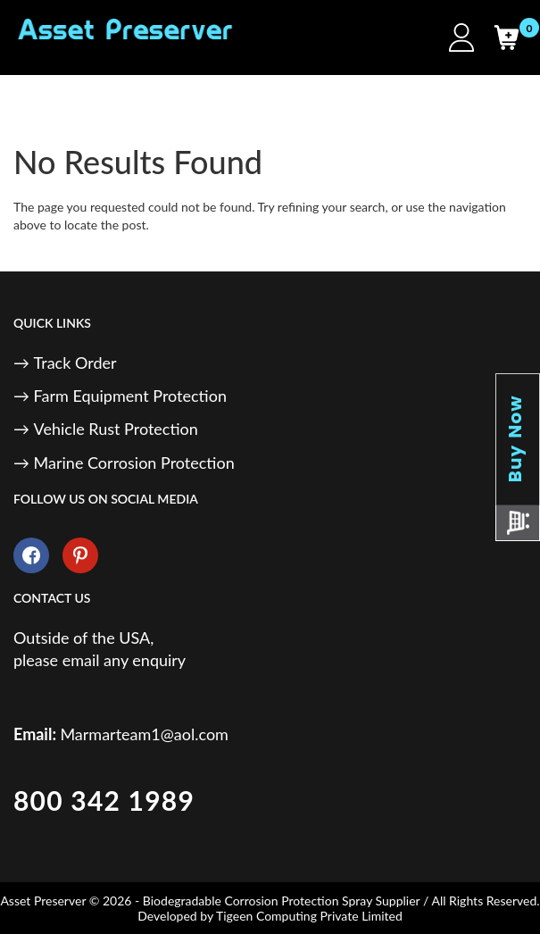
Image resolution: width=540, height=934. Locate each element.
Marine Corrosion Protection (134, 462)
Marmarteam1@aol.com (144, 734)
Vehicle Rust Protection (116, 428)
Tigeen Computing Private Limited (309, 915)
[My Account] (461, 37)
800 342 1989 (104, 800)
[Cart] (506, 37)
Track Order (75, 362)
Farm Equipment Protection (130, 395)
